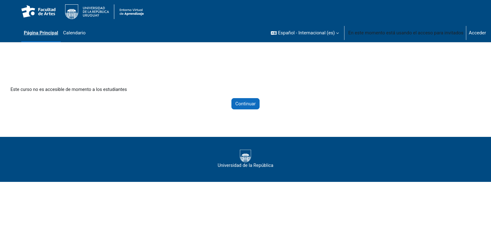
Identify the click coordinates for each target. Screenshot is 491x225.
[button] (305, 32)
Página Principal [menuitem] (41, 33)
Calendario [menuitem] (74, 33)
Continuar (245, 104)
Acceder (477, 33)
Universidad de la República (245, 159)
